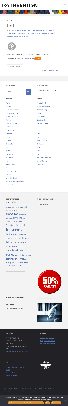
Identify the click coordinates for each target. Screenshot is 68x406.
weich (21, 36)
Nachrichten (10, 157)
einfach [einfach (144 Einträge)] (9, 210)
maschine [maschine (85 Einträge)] (15, 243)
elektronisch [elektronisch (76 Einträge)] (15, 210)
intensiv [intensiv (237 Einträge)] (20, 238)
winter (26, 36)
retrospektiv (32, 33)
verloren (52, 33)
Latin (38, 137)
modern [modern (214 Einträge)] (22, 242)
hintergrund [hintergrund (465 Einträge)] (14, 229)
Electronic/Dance (42, 123)
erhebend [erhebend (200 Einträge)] (17, 218)
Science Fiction (11, 171)
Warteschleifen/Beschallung (15, 181)
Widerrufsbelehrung (43, 388)
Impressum (7, 391)
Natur (8, 161)
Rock (38, 151)
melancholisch (21, 33)
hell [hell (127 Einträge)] (23, 225)
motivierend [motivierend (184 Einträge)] (12, 246)
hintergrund (50, 30)
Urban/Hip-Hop (42, 161)
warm (16, 36)
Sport (8, 175)
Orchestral (40, 144)
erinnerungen (40, 30)
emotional (31, 30)
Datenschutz (27, 388)
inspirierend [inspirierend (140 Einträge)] (11, 238)
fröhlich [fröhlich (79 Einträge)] (25, 222)
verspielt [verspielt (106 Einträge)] (12, 265)
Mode (8, 151)
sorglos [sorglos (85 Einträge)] (26, 259)
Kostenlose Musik (28, 391)
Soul (38, 154)
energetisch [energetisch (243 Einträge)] (12, 213)
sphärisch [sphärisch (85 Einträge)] (13, 263)
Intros (8, 147)
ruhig (38, 33)
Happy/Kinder (10, 130)
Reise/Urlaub (10, 164)
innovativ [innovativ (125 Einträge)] (22, 234)
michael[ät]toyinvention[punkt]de (17, 351)
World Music (41, 164)
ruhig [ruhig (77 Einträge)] (29, 255)
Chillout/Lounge (42, 110)
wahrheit (10, 36)
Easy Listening (41, 120)
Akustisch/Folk (41, 103)
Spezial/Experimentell (44, 157)
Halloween (9, 127)
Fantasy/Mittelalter (12, 116)
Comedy (8, 106)
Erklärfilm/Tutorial (12, 113)
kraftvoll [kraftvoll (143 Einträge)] (27, 238)
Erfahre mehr (56, 403)
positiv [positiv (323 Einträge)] (10, 254)
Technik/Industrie (11, 178)
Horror (8, 137)
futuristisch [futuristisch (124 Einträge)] (10, 225)
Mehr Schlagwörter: (45, 199)
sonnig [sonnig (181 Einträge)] (21, 259)
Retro (8, 168)
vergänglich (45, 33)
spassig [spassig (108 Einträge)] (8, 263)
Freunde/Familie (11, 123)
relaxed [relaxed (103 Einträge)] (16, 255)
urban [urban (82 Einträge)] (7, 265)
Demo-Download (27, 58)
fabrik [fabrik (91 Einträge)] (24, 218)
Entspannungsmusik (12, 110)
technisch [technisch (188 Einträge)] (24, 262)
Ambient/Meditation (43, 106)
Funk (38, 127)
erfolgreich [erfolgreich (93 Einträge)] (9, 218)
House (39, 130)
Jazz (38, 134)
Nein (47, 403)
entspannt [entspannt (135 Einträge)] (22, 214)
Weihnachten (10, 185)
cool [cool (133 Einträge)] (25, 207)
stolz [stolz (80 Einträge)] (18, 263)
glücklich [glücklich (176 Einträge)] (18, 225)
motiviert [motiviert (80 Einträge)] (20, 246)
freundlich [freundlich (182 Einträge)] (17, 221)
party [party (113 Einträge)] (21, 251)
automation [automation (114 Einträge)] (13, 207)
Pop (38, 147)
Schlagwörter (43, 85)
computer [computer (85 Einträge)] (20, 207)
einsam (24, 30)
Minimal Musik (42, 140)
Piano (10, 20)
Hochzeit (9, 134)
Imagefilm (9, 140)
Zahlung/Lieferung (10, 388)
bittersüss (12, 30)
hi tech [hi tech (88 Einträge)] (25, 230)
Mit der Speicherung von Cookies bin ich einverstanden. (26, 403)
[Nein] (65, 401)
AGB (16, 391)
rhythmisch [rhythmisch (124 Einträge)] (24, 255)
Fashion (8, 120)
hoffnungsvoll (11, 33)
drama (19, 30)
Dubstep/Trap (41, 116)
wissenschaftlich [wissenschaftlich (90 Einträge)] (20, 265)
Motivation (9, 154)
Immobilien (10, 144)
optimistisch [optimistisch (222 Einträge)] (12, 250)
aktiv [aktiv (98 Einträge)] (7, 207)
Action (8, 103)
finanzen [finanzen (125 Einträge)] (9, 222)
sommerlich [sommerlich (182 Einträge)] (11, 259)
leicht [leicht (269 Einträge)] (9, 242)
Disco (39, 113)
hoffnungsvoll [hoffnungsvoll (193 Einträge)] (12, 234)
